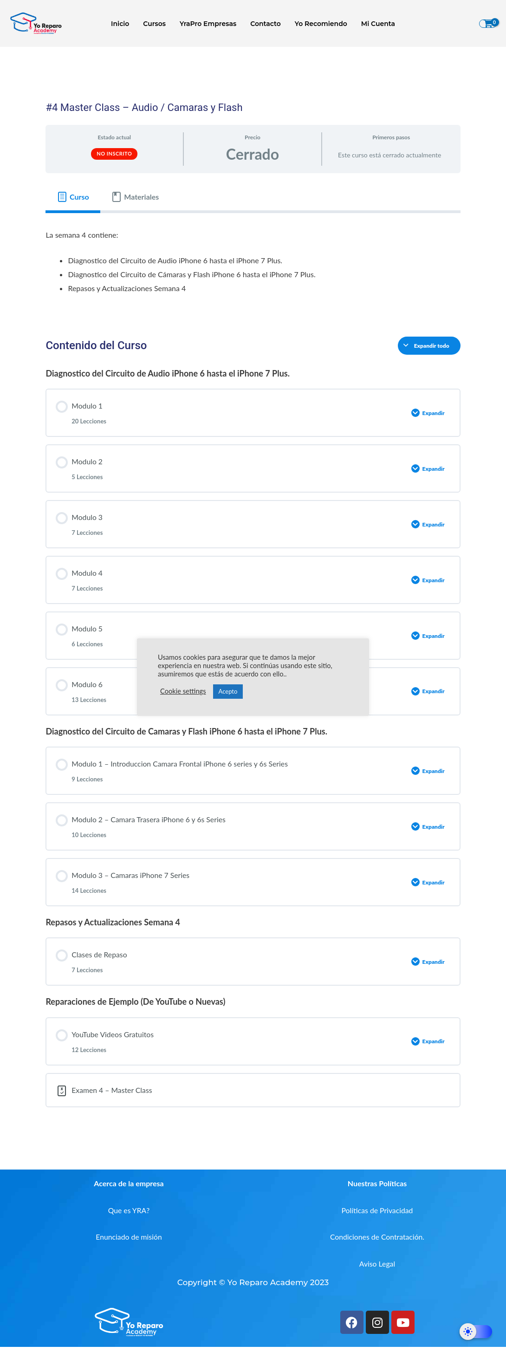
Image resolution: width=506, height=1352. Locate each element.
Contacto (265, 24)
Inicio (122, 24)
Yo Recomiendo (319, 24)
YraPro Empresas (208, 24)
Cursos (155, 24)
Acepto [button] (228, 691)
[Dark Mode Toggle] (476, 1331)
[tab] (72, 197)
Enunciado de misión (128, 1241)
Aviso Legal (377, 1268)
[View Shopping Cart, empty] (488, 24)
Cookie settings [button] (183, 691)
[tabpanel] (252, 267)
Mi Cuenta (376, 24)
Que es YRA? (129, 1214)
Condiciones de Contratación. (377, 1241)
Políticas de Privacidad (377, 1214)
